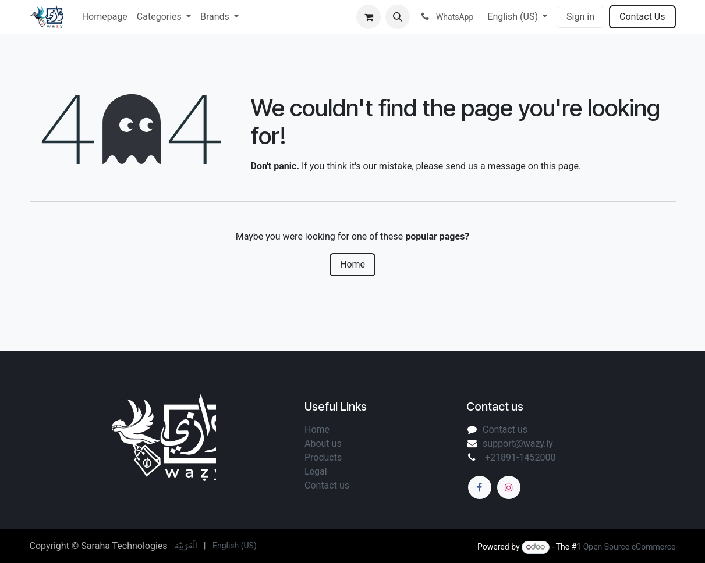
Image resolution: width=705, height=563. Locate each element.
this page (560, 166)
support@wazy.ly (518, 443)
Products (323, 457)
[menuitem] (104, 16)
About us (324, 443)
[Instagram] (508, 487)
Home (352, 264)
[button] (397, 17)
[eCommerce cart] (368, 17)
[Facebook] (479, 487)
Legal (317, 471)
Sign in (580, 16)
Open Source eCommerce (629, 546)
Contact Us (642, 16)
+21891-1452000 (519, 457)
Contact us (505, 429)
